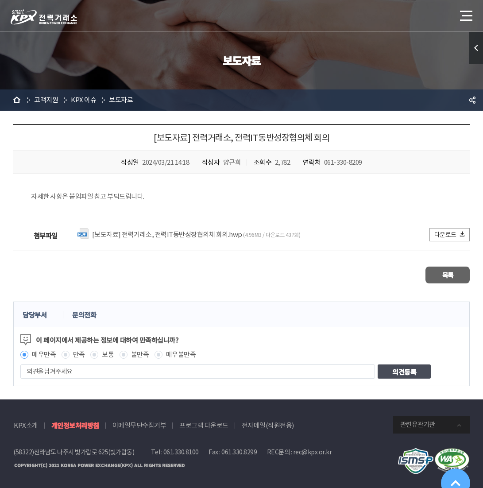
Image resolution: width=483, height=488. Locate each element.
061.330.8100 (181, 450)
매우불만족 (181, 353)
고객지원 (46, 100)
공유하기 (472, 100)
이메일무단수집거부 (139, 423)
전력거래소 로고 (44, 17)
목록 (443, 274)
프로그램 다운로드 (203, 423)
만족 (79, 353)
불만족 (140, 353)
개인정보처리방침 (75, 423)
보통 (108, 353)
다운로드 (450, 234)
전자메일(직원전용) (268, 423)
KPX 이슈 (83, 100)
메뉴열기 (465, 13)
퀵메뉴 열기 (476, 48)
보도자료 (121, 100)
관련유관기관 (417, 422)
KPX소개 (26, 423)
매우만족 (44, 353)
